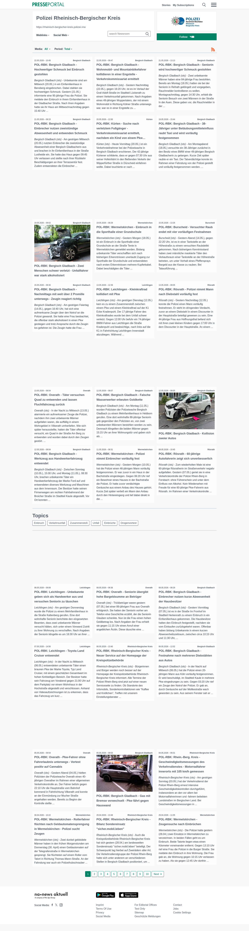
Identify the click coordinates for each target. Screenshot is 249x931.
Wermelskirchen (144, 227)
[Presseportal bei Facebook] (51, 912)
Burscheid (209, 227)
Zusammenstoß (81, 527)
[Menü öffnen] (214, 5)
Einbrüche (114, 527)
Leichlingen (146, 289)
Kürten (149, 119)
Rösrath (210, 289)
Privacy (100, 919)
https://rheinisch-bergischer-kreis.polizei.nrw (61, 27)
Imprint (100, 912)
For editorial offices (146, 912)
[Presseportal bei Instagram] (60, 911)
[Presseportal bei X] (55, 912)
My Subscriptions (183, 5)
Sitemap (139, 919)
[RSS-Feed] (213, 49)
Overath (86, 395)
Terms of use (103, 915)
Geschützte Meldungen (148, 923)
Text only (140, 915)
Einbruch (39, 527)
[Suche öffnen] (204, 5)
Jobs (175, 915)
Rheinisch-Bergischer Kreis (139, 652)
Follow (186, 37)
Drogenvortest (134, 527)
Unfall (99, 527)
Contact (177, 912)
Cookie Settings (182, 919)
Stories (166, 5)
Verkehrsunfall (58, 527)
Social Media (103, 923)
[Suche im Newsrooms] (129, 34)
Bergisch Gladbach (81, 60)
